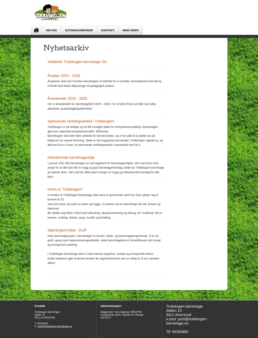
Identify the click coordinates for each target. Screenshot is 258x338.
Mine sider (130, 30)
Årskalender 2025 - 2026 (67, 98)
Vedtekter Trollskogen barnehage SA (76, 62)
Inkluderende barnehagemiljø (70, 158)
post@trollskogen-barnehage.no (55, 326)
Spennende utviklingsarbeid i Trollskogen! (80, 121)
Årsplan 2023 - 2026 (63, 76)
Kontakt (107, 30)
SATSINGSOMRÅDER (79, 30)
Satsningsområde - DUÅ (67, 230)
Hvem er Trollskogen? (65, 189)
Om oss (51, 30)
